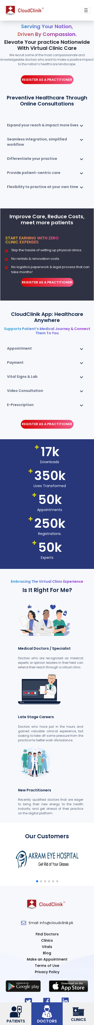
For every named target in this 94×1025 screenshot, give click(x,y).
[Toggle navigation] (85, 10)
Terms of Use (47, 965)
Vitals (47, 946)
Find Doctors (47, 934)
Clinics (47, 940)
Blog (47, 953)
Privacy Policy (47, 971)
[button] (37, 881)
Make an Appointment (47, 959)
